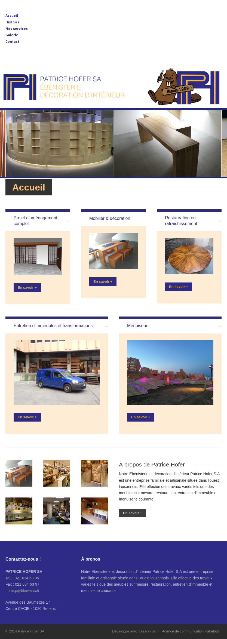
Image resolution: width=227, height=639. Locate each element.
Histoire (12, 22)
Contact (12, 41)
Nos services (16, 28)
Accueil (11, 15)
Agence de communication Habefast (190, 631)
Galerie (11, 35)
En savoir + (27, 287)
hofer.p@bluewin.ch (22, 590)
